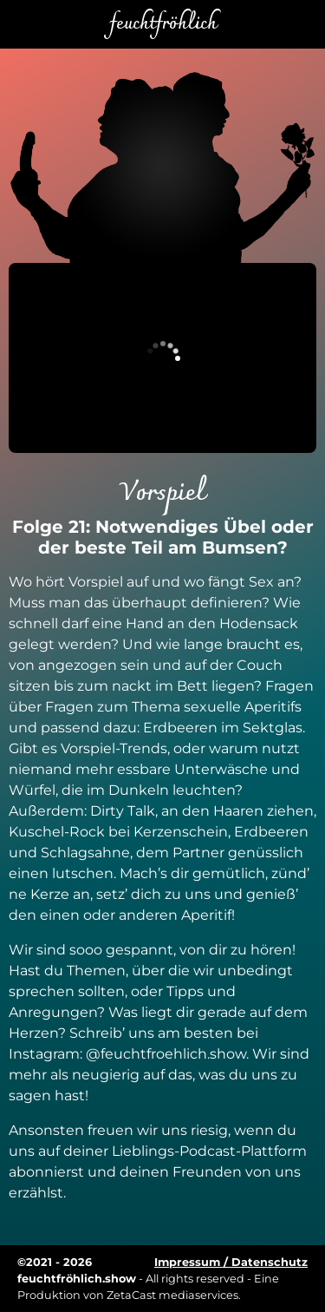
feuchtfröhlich (163, 24)
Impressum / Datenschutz (231, 1262)
